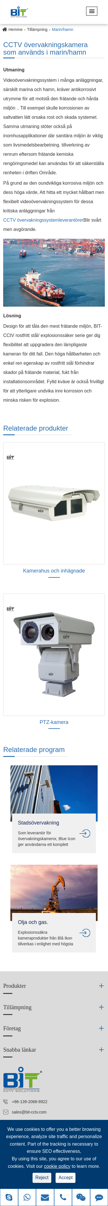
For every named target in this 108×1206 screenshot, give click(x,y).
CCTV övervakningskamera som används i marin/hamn (45, 48)
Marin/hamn (62, 29)
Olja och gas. (33, 922)
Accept (65, 1177)
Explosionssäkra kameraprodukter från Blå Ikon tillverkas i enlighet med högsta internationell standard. (45, 938)
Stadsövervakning (38, 823)
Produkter (14, 986)
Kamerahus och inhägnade (54, 571)
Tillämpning (37, 29)
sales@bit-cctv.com (29, 1112)
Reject (41, 1177)
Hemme (16, 29)
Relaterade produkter (35, 428)
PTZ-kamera (53, 722)
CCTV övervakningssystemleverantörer (43, 220)
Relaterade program (34, 749)
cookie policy (57, 1166)
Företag (12, 1028)
